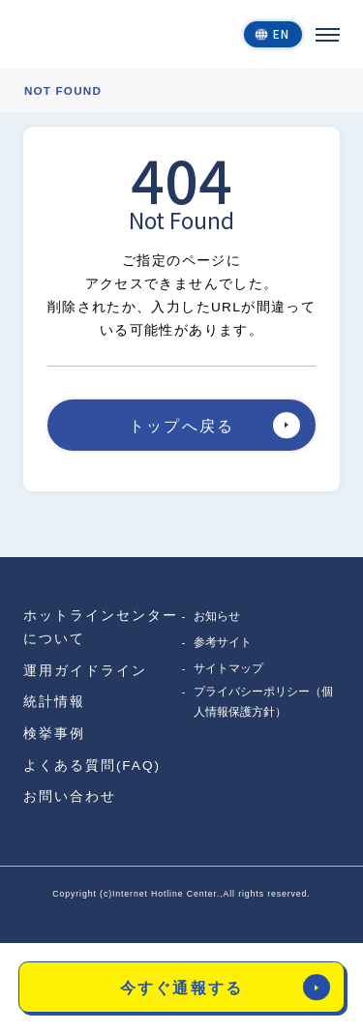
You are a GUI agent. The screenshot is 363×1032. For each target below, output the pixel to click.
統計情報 (54, 701)
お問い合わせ (69, 796)
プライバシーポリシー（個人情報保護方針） (263, 701)
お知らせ (217, 615)
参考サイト (223, 641)
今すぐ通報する (225, 987)
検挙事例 (54, 733)
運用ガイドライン (84, 670)
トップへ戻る (214, 425)
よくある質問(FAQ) (91, 765)
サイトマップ (228, 668)
